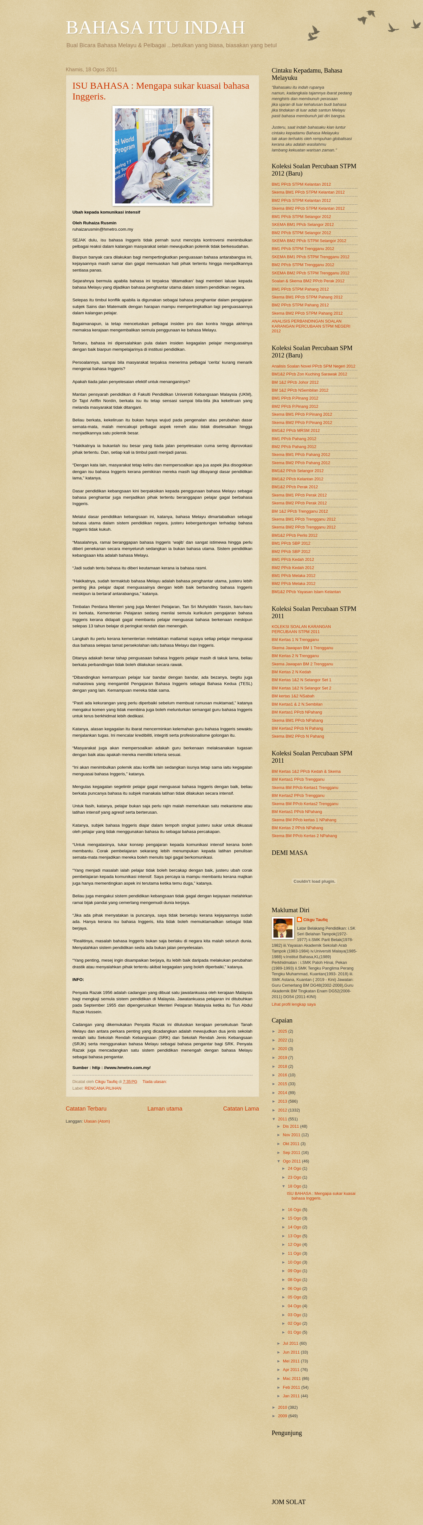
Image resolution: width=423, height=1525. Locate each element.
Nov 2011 (292, 1134)
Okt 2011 (292, 1143)
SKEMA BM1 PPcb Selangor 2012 (303, 224)
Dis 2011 (291, 1126)
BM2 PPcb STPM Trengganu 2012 (303, 264)
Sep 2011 (292, 1152)
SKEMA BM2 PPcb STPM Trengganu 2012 (310, 273)
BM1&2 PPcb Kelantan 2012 (298, 479)
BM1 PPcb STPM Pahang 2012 (300, 289)
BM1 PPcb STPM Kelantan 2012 (301, 184)
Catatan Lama (241, 1108)
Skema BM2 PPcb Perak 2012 (299, 503)
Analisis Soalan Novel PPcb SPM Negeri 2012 (314, 366)
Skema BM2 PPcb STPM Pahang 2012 (307, 313)
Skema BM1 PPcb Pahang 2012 (301, 454)
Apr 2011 (292, 1369)
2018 (283, 1066)
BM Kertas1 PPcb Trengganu (298, 779)
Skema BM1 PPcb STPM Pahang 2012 (307, 297)
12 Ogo (295, 1244)
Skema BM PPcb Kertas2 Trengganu (305, 803)
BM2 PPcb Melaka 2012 (294, 583)
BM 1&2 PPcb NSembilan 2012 (300, 390)
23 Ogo (295, 1177)
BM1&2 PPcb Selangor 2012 (298, 470)
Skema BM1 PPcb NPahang (297, 720)
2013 (283, 1101)
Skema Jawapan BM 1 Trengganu (302, 647)
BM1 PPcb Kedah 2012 (293, 559)
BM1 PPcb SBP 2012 (291, 543)
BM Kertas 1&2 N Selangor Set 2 (301, 688)
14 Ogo (295, 1227)
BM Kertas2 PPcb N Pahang (297, 728)
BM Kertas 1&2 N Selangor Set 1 (301, 679)
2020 (283, 1048)
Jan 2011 (292, 1396)
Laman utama (164, 1108)
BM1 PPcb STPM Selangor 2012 (301, 216)
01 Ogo (295, 1332)
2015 (283, 1083)
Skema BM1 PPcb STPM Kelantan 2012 (308, 192)
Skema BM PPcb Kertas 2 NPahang (304, 835)
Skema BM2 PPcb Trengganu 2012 (304, 527)
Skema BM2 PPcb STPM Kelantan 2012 (308, 208)
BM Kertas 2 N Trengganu (295, 655)
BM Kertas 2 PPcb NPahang (297, 827)
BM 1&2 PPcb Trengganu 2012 (300, 511)
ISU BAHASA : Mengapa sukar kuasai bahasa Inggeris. (321, 1196)
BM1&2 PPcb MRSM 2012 (296, 430)
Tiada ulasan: (155, 1081)
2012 (283, 1110)
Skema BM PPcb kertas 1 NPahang (304, 819)
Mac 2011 (292, 1378)
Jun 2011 (292, 1352)
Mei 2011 (292, 1361)
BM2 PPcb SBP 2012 (291, 551)
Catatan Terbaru (86, 1108)
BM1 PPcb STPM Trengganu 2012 (303, 248)
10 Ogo (295, 1262)
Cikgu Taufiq (315, 919)
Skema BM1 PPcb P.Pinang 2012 (302, 414)
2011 (283, 1119)
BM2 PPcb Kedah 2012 (293, 567)
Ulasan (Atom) (97, 1121)
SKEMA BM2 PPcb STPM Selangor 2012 (309, 240)
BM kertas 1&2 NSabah (293, 696)
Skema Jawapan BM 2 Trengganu (302, 664)
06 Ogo (295, 1288)
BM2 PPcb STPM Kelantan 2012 (301, 200)
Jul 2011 (291, 1343)
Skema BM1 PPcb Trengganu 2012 (304, 519)
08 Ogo (295, 1279)
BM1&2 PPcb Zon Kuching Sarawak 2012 (309, 374)
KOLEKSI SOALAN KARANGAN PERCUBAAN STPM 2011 (301, 629)
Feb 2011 (292, 1387)
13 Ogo (295, 1235)
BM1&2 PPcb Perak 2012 (295, 486)
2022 (283, 1040)
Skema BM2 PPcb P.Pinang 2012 (302, 422)
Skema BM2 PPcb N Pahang (298, 736)
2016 (283, 1075)
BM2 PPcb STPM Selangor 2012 (301, 232)
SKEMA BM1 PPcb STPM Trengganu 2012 (310, 256)
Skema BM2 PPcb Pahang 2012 (301, 462)
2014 (283, 1092)
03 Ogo (295, 1314)
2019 (283, 1057)
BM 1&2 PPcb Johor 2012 (295, 382)
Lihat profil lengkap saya (294, 1004)
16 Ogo (295, 1209)
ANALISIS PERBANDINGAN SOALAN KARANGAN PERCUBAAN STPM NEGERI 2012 (311, 326)
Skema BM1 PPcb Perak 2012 (299, 495)
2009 (283, 1415)
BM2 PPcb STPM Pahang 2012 (300, 305)
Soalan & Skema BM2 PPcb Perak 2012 (308, 281)
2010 (283, 1407)
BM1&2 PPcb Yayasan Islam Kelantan (306, 591)
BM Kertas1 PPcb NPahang (297, 712)
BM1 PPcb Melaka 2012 (294, 575)
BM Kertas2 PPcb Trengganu (298, 795)
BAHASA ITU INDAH (156, 27)
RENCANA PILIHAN (103, 1088)
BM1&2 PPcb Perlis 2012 (295, 535)
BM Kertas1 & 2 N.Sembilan (297, 704)
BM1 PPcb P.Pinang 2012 (295, 398)
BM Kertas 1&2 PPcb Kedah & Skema (306, 771)
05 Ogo (295, 1297)
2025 (283, 1031)
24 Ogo (295, 1168)
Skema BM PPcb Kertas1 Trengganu (305, 787)
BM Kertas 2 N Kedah (291, 672)
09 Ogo (295, 1270)
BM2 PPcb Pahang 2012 (294, 446)
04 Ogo (295, 1306)
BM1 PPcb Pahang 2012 (294, 438)
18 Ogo (295, 1186)
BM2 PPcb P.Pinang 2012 (295, 406)
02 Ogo (295, 1323)
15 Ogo (295, 1218)
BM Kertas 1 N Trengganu (295, 639)
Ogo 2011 (292, 1161)
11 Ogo (295, 1253)
